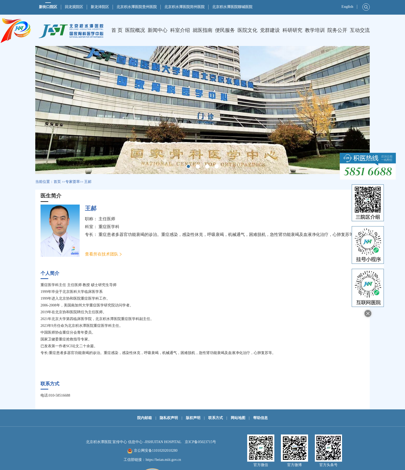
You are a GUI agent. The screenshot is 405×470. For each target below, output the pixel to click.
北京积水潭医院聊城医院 (232, 7)
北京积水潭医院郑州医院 (184, 7)
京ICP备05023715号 (200, 442)
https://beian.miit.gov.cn (163, 460)
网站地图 (238, 418)
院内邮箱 (144, 418)
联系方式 (215, 418)
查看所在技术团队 (101, 254)
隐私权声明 (169, 418)
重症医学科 (109, 226)
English (347, 7)
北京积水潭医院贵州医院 (137, 7)
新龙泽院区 (100, 7)
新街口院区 (48, 7)
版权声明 (193, 418)
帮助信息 (260, 418)
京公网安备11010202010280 (155, 450)
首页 (57, 182)
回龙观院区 (74, 7)
